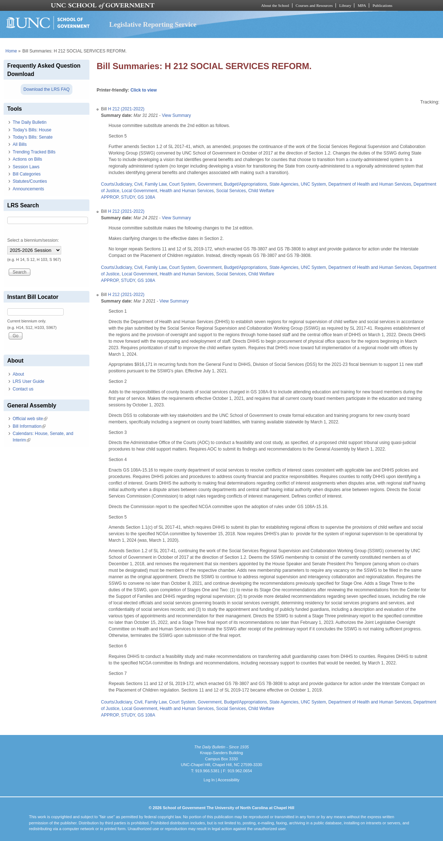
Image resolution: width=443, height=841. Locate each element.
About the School (275, 5)
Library (345, 5)
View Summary (176, 115)
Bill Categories (27, 174)
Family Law (155, 184)
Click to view (143, 90)
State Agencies (283, 184)
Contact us (23, 389)
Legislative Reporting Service (153, 24)
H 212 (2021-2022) (126, 108)
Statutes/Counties (30, 181)
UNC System (313, 184)
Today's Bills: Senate (32, 137)
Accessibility (228, 780)
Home (11, 51)
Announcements (28, 188)
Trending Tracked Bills (34, 152)
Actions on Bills (27, 159)
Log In (209, 780)
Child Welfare (261, 190)
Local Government (139, 190)
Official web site (30, 418)
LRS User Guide (28, 381)
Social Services (231, 190)
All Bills (20, 144)
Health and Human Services (187, 190)
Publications (382, 5)
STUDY (128, 197)
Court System (182, 184)
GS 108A (146, 197)
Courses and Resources (314, 5)
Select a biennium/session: (33, 240)
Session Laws (26, 166)
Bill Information (29, 426)
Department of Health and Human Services (369, 184)
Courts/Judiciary (116, 184)
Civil (138, 184)
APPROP (109, 197)
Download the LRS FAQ (46, 89)
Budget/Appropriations (245, 184)
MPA (362, 5)
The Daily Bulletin (29, 122)
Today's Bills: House (32, 129)
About (18, 374)
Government (210, 184)
